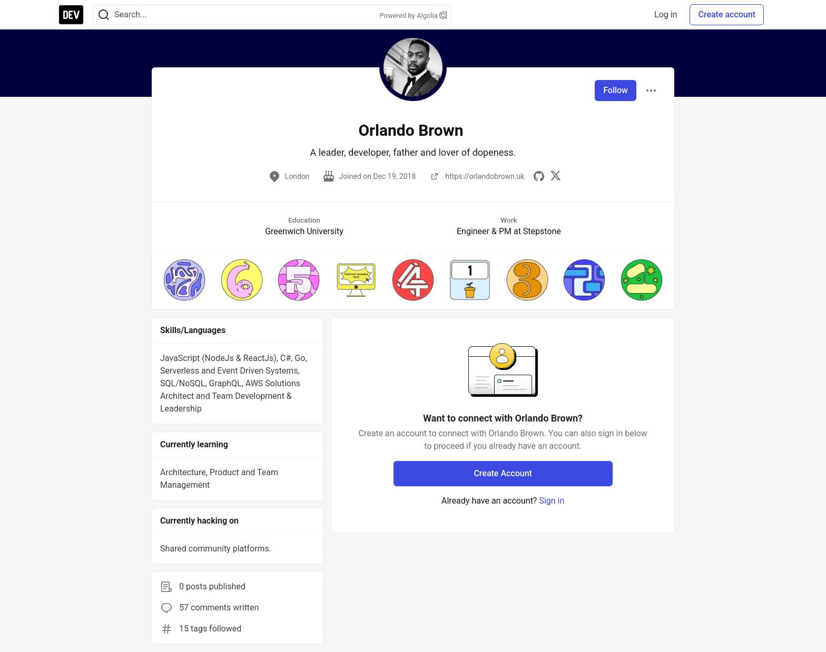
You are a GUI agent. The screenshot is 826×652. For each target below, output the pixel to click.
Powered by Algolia (413, 15)
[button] (184, 280)
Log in (665, 14)
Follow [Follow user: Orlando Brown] (615, 90)
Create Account (503, 473)
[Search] (103, 15)
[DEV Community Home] (71, 14)
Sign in (551, 501)
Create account (726, 14)
